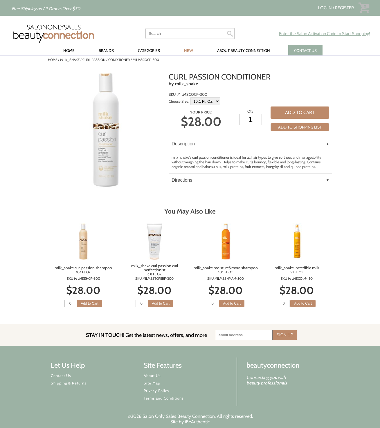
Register (344, 7)
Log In (325, 7)
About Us (152, 375)
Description (183, 143)
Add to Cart (300, 112)
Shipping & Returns (68, 383)
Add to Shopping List (300, 127)
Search (230, 34)
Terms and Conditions (163, 398)
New (188, 50)
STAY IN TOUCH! (146, 335)
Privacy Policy (157, 390)
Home (69, 50)
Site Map (152, 383)
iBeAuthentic (197, 422)
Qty (250, 111)
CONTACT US (305, 50)
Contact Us (61, 375)
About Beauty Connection (243, 50)
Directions (182, 180)
